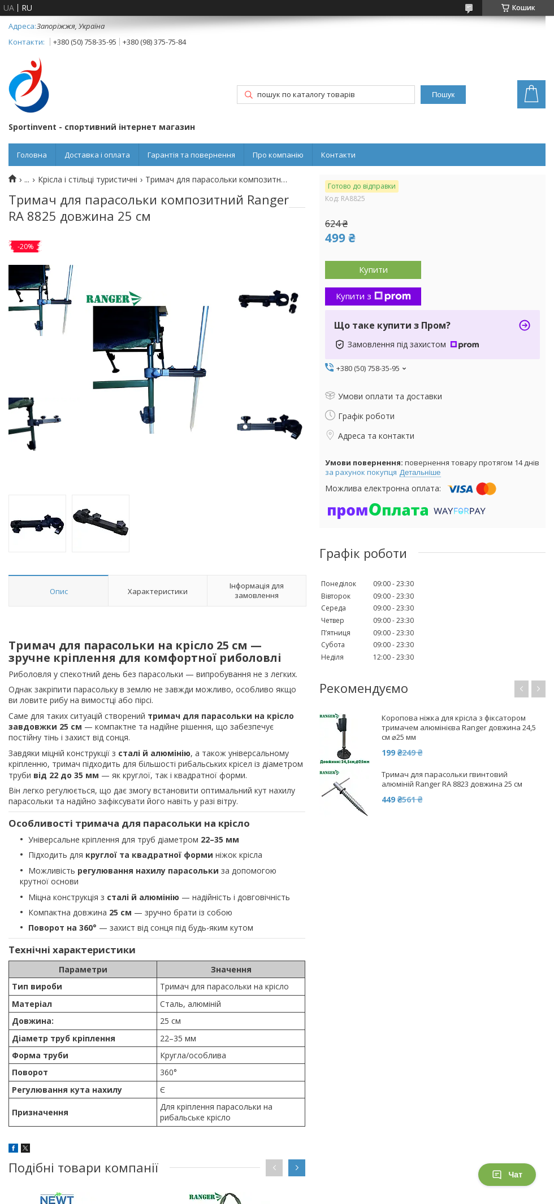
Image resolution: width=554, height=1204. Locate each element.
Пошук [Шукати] (443, 94)
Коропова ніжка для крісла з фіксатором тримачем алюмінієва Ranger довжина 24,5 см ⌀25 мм (459, 727)
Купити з (373, 296)
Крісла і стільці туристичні (87, 180)
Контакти (338, 155)
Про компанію (278, 155)
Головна (32, 155)
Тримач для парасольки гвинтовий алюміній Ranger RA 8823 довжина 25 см (452, 779)
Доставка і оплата (97, 155)
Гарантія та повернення (191, 155)
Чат (507, 1175)
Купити (373, 269)
